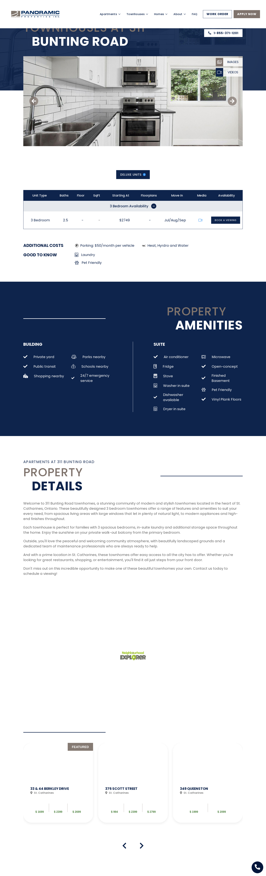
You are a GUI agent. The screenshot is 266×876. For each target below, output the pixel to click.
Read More (157, 787)
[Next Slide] (240, 797)
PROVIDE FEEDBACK (169, 800)
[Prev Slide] (228, 797)
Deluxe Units (133, 175)
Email (219, 863)
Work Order (217, 14)
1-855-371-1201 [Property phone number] (223, 33)
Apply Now (246, 14)
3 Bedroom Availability (133, 206)
